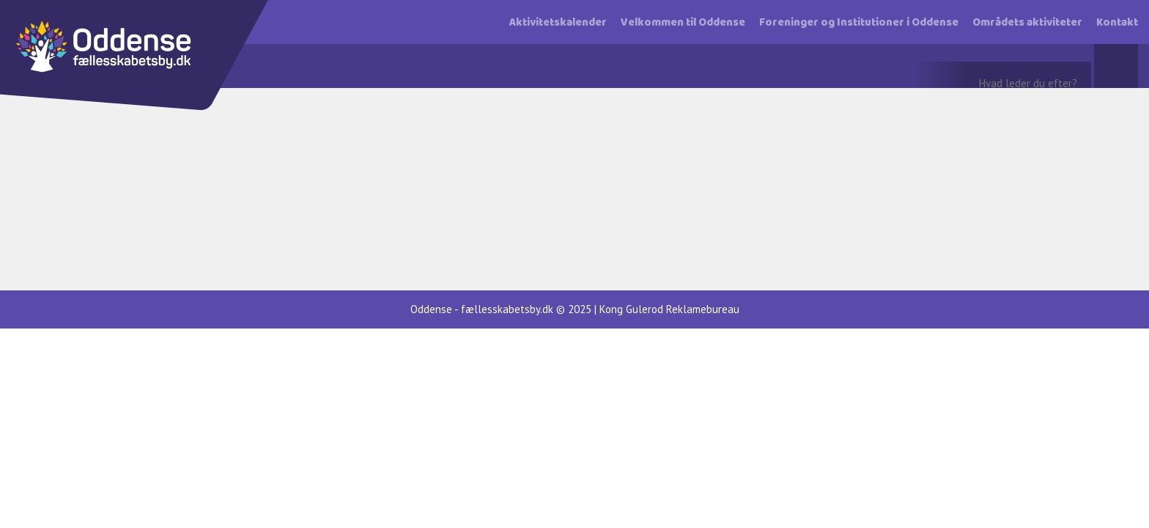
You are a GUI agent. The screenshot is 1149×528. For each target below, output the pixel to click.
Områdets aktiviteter (1027, 23)
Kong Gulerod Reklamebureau (669, 309)
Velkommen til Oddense (683, 23)
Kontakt (1117, 23)
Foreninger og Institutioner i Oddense (858, 23)
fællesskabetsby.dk (507, 309)
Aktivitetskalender (558, 23)
